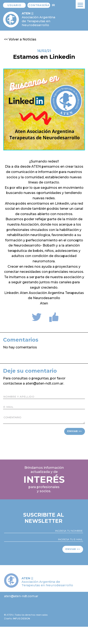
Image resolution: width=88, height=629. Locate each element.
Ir (53, 5)
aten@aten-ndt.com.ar (21, 596)
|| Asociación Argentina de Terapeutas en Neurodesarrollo (38, 19)
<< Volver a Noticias (20, 39)
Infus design (21, 618)
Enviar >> (74, 431)
